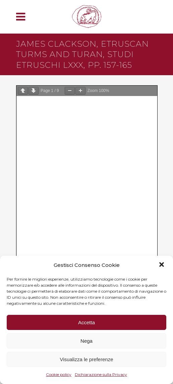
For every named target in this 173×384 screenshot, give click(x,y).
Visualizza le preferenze (86, 359)
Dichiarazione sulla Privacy (101, 374)
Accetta (86, 322)
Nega (86, 341)
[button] (162, 265)
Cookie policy (58, 374)
